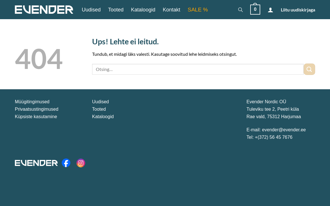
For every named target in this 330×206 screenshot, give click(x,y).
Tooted (116, 10)
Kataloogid (143, 10)
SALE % (198, 10)
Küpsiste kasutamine (36, 116)
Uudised (91, 10)
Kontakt (171, 10)
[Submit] (309, 69)
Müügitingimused (32, 101)
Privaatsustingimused (36, 109)
